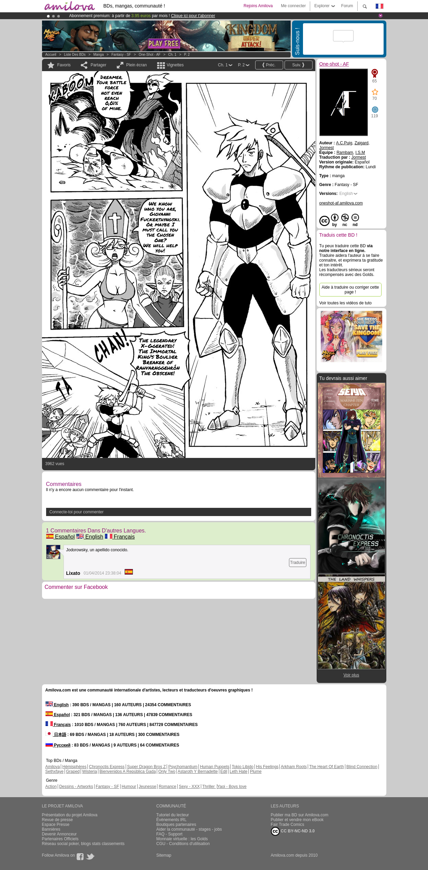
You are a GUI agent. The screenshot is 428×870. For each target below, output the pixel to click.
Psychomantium (182, 766)
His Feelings (267, 766)
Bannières (51, 829)
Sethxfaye (54, 771)
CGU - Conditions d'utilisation (183, 843)
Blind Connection (361, 766)
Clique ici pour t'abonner (193, 15)
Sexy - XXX (189, 786)
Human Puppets (214, 766)
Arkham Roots (294, 766)
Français (120, 537)
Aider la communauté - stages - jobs (189, 829)
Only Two (166, 771)
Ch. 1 (172, 54)
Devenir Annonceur (59, 834)
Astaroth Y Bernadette (198, 771)
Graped (73, 771)
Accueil (50, 54)
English (89, 537)
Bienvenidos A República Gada (127, 771)
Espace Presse (56, 824)
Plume (256, 771)
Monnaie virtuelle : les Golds (182, 838)
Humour (129, 786)
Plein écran (136, 65)
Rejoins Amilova (258, 5)
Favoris (64, 65)
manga (98, 54)
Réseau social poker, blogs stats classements (83, 843)
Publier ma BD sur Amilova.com (300, 815)
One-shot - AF (150, 54)
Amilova (52, 766)
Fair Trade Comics (287, 824)
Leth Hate (238, 771)
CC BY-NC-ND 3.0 (293, 831)
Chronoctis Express (107, 766)
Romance (167, 786)
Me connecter (293, 5)
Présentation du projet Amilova (70, 815)
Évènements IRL (171, 819)
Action (51, 786)
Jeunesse (147, 786)
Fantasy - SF (121, 54)
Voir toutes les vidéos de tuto (345, 303)
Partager (98, 65)
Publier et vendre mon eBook (297, 819)
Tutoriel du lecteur (172, 815)
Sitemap (163, 855)
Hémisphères (75, 766)
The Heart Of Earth (326, 766)
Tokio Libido (242, 766)
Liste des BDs (74, 54)
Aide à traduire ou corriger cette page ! (350, 289)
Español (60, 537)
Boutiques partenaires (176, 824)
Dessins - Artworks (76, 786)
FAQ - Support (169, 834)
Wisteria (89, 771)
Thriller (209, 786)
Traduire (297, 562)
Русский (58, 745)
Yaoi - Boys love (232, 786)
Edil (223, 771)
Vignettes (175, 65)
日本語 (55, 734)
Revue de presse (57, 819)
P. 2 (187, 54)
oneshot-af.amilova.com (341, 203)
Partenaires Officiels (60, 838)
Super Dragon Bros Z (146, 766)
